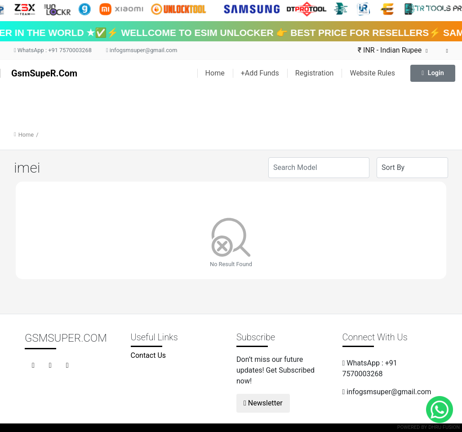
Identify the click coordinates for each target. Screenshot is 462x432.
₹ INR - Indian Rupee (393, 50)
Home (215, 73)
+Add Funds (260, 73)
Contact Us (148, 355)
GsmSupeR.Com (44, 73)
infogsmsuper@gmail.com (141, 50)
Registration (314, 73)
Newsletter (263, 403)
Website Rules (372, 73)
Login (433, 73)
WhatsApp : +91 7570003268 (53, 50)
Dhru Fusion (444, 427)
